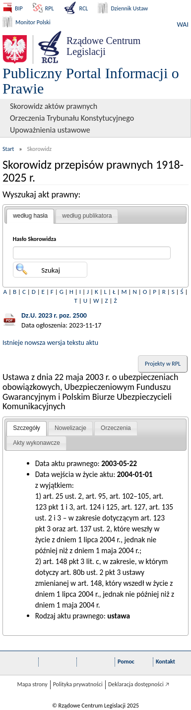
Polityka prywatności (78, 684)
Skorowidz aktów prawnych (53, 106)
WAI (183, 24)
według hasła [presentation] (30, 215)
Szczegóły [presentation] (26, 428)
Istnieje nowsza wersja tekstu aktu (50, 342)
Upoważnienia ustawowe (50, 130)
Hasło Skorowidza (35, 239)
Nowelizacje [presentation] (70, 428)
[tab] (30, 216)
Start (8, 148)
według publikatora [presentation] (87, 215)
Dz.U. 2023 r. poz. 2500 (54, 315)
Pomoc (126, 661)
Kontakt (165, 661)
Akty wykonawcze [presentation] (36, 442)
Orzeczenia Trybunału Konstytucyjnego (72, 118)
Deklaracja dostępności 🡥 (138, 684)
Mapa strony (32, 684)
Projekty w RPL (163, 363)
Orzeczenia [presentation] (116, 428)
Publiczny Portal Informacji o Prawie (90, 80)
